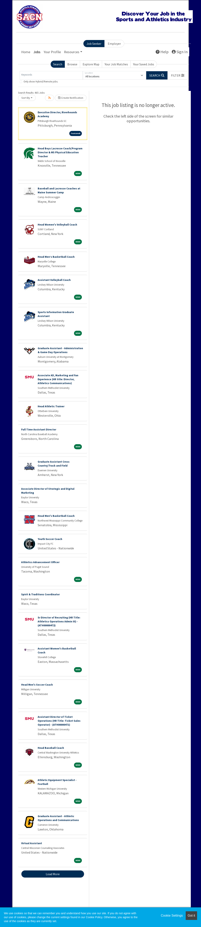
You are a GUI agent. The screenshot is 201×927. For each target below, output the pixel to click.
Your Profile (52, 52)
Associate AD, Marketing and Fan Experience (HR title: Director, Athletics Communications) (58, 379)
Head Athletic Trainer (51, 406)
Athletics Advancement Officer (40, 562)
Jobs (36, 52)
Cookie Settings (172, 915)
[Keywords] (51, 75)
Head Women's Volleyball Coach (57, 224)
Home (25, 52)
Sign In (180, 51)
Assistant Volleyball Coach (54, 280)
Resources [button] (71, 52)
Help (162, 51)
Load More (53, 874)
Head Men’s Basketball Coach (56, 256)
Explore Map (91, 64)
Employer (114, 44)
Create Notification (70, 98)
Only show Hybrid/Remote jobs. (41, 81)
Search (57, 64)
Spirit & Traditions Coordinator (40, 594)
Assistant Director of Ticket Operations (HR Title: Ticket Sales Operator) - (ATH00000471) (59, 720)
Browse (72, 64)
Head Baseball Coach (51, 748)
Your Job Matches (116, 64)
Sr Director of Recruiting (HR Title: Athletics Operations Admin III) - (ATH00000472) (59, 621)
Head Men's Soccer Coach (37, 684)
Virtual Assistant (31, 843)
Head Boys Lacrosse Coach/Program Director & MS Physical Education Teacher (60, 152)
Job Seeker (94, 44)
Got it (191, 915)
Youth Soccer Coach (50, 539)
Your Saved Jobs (143, 64)
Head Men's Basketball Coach (56, 516)
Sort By (25, 98)
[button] (178, 75)
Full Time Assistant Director (38, 429)
